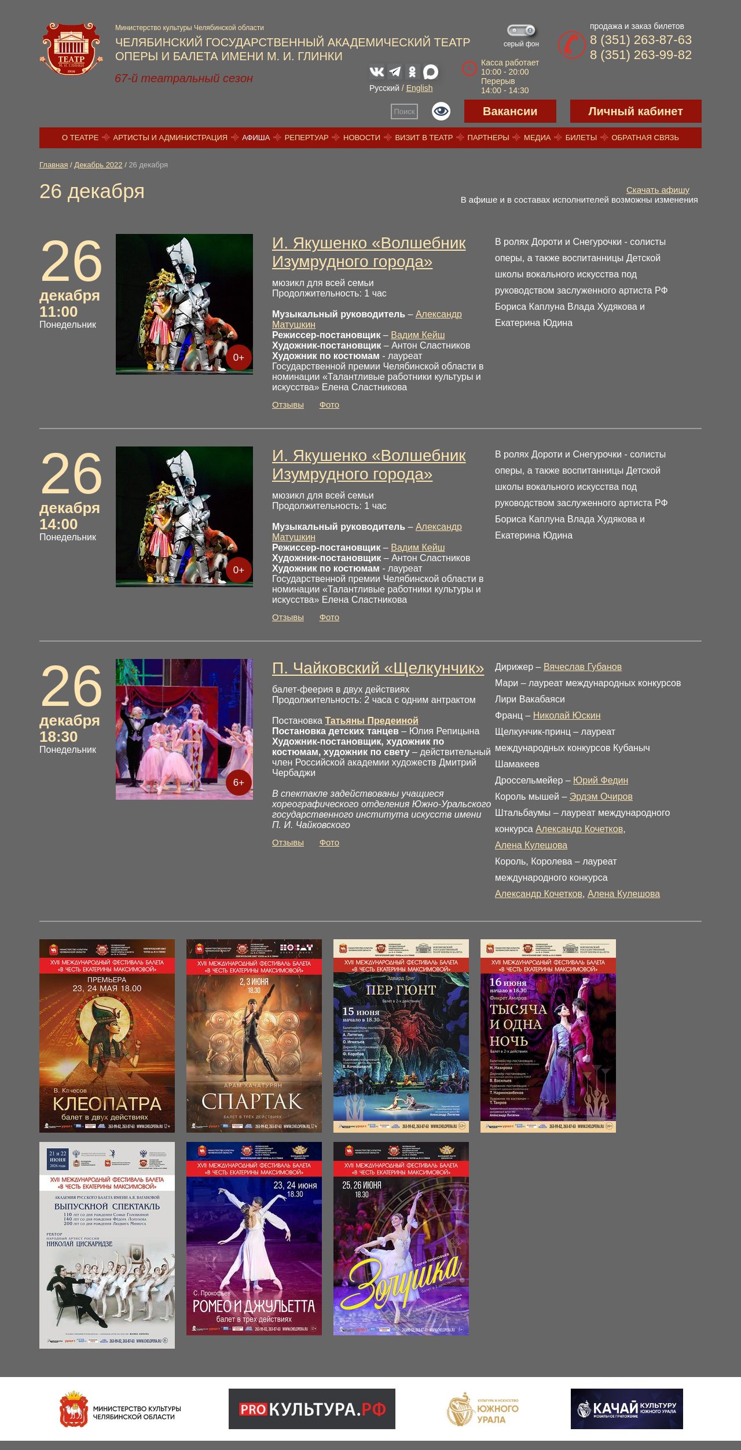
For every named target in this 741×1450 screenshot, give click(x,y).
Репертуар (307, 137)
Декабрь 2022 (98, 164)
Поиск (404, 111)
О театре (80, 137)
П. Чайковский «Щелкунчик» (378, 668)
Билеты (581, 137)
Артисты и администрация (170, 137)
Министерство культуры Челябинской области (189, 28)
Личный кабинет (636, 111)
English (419, 88)
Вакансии (510, 111)
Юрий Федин (600, 780)
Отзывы (288, 404)
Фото (329, 404)
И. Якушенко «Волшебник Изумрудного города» (369, 252)
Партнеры (488, 137)
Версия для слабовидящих (441, 111)
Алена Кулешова (531, 845)
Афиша (256, 137)
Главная (53, 164)
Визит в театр (424, 137)
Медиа (537, 137)
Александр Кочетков (579, 829)
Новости (361, 137)
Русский (384, 88)
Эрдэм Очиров (601, 796)
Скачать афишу (657, 190)
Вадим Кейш (418, 335)
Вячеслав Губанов (583, 667)
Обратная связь (645, 137)
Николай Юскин (567, 715)
